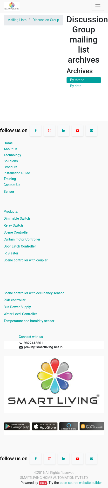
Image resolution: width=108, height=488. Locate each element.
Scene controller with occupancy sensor (34, 293)
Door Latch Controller (20, 246)
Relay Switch (13, 225)
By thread (77, 80)
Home (8, 143)
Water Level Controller (20, 314)
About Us (10, 149)
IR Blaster (11, 253)
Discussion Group (46, 20)
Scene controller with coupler (25, 260)
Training (10, 179)
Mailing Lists (17, 20)
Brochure (10, 167)
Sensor (9, 191)
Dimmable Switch (17, 218)
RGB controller (15, 300)
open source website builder (81, 483)
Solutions (11, 161)
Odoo (43, 483)
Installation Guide (17, 173)
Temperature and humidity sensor (29, 321)
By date (75, 86)
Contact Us (12, 185)
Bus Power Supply (17, 307)
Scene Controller (16, 232)
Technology (12, 155)
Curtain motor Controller (22, 239)
